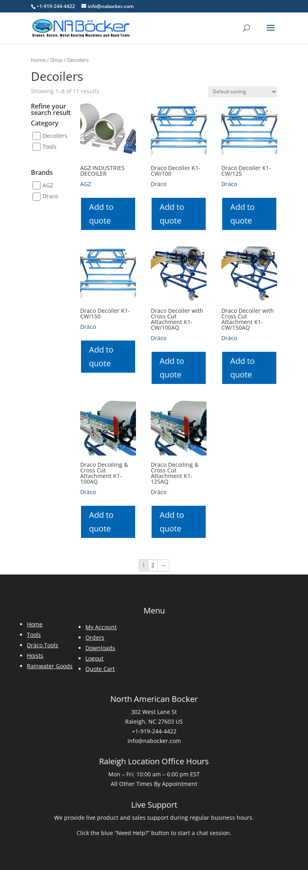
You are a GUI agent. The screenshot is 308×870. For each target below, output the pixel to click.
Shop (56, 60)
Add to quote (101, 213)
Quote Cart (100, 669)
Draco (50, 196)
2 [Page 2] (152, 565)
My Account (101, 627)
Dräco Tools (42, 645)
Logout (94, 658)
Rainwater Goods (50, 666)
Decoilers (55, 136)
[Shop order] (242, 91)
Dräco (158, 184)
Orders (94, 637)
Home (38, 60)
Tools (50, 146)
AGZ (48, 185)
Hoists (35, 655)
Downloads (100, 648)
